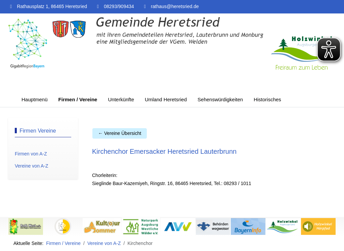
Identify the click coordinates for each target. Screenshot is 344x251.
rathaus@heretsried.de (175, 6)
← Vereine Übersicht (119, 133)
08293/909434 (119, 6)
